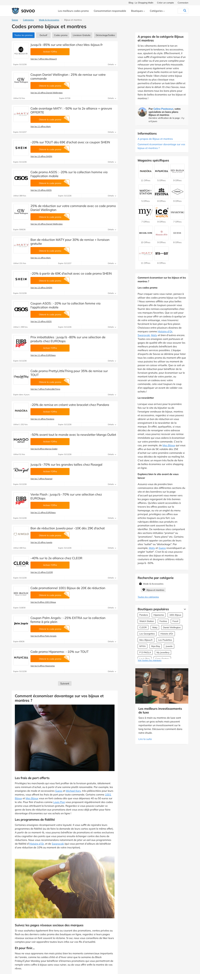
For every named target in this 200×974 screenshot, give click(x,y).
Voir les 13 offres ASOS (41, 190)
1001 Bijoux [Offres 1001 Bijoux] (175, 615)
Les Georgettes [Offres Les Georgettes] (147, 633)
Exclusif (43, 35)
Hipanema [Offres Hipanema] (158, 615)
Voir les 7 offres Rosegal (41, 478)
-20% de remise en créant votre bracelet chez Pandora (69, 405)
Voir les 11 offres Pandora (42, 419)
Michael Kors (73, 790)
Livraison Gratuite (81, 35)
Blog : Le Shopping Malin (141, 2)
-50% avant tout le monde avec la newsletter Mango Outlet (73, 435)
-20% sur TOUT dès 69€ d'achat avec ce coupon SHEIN (70, 142)
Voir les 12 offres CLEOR (41, 572)
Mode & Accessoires (49, 19)
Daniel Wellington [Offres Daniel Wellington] (172, 627)
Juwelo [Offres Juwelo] (169, 646)
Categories (28, 19)
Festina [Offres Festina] (163, 621)
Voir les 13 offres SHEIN (41, 156)
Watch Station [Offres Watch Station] (146, 621)
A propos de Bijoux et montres (155, 138)
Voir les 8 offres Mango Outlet (43, 448)
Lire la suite (145, 739)
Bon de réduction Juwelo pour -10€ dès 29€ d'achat (67, 528)
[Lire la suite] (184, 609)
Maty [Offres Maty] (154, 627)
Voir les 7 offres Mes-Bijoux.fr (43, 59)
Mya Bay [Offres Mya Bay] (155, 646)
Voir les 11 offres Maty (40, 126)
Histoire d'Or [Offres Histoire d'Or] (166, 633)
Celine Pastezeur (163, 108)
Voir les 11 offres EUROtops (43, 355)
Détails (112, 64)
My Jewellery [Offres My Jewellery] (163, 652)
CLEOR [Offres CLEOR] (143, 627)
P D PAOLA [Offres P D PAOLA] (145, 652)
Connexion (183, 2)
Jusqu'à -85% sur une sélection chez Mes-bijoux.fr (66, 45)
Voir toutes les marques (149, 660)
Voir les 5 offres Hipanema (42, 666)
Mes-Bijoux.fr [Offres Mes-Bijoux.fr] (146, 640)
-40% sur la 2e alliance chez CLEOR (56, 558)
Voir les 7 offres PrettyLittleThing (45, 389)
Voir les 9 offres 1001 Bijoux (43, 602)
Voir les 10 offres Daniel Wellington (46, 92)
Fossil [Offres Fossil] (175, 621)
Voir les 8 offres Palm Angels (43, 636)
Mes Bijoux (32, 798)
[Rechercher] (178, 11)
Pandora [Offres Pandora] (143, 615)
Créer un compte (165, 2)
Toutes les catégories (148, 597)
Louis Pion (59, 802)
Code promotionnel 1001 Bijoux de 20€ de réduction (67, 588)
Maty (154, 335)
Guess (58, 790)
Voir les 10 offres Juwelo (41, 542)
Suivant (64, 683)
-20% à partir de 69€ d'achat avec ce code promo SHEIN (71, 273)
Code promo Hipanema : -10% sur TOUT (59, 652)
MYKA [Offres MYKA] (142, 646)
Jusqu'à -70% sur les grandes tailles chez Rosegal (66, 464)
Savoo (15, 19)
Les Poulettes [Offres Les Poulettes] (165, 640)
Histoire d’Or (36, 843)
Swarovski (58, 843)
